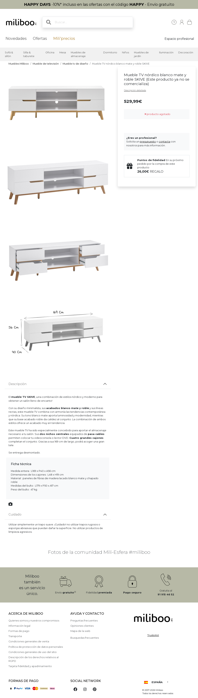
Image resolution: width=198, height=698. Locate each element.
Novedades (16, 38)
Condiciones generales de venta (29, 641)
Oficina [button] (49, 52)
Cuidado (15, 514)
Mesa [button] (62, 52)
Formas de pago (19, 631)
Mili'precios (64, 38)
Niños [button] (125, 52)
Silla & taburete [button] (28, 54)
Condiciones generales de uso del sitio (33, 652)
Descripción (17, 384)
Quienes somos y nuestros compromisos (34, 620)
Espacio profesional (179, 39)
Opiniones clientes (82, 625)
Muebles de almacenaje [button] (78, 54)
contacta (164, 141)
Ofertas (40, 38)
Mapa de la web (80, 631)
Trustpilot (153, 635)
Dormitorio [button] (110, 52)
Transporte (15, 636)
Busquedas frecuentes (84, 637)
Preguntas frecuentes (84, 620)
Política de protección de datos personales (36, 646)
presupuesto (148, 141)
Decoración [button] (185, 52)
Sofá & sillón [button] (9, 54)
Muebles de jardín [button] (141, 54)
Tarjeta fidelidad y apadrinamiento (30, 666)
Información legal (19, 625)
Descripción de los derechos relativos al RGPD (34, 659)
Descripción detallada (135, 90)
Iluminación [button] (166, 52)
